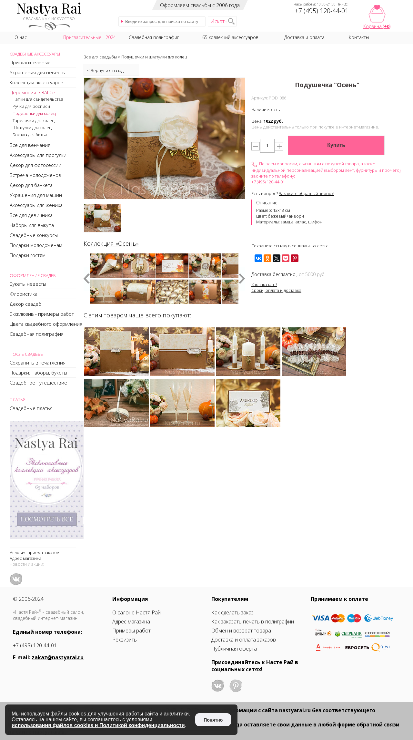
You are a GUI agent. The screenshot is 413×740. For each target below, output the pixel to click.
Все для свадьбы (100, 57)
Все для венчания (30, 145)
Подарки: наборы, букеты (38, 372)
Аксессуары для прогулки (38, 155)
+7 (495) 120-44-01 (268, 182)
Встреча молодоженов (35, 175)
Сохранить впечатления (37, 362)
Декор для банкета (31, 185)
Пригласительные (30, 62)
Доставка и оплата (304, 37)
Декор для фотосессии (35, 165)
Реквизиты (124, 639)
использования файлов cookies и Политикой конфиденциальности (98, 725)
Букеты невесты (28, 284)
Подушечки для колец (34, 113)
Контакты (359, 37)
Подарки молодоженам (36, 245)
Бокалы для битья (30, 135)
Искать (218, 21)
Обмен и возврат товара (241, 630)
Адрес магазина (26, 558)
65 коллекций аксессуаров (230, 37)
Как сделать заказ (232, 612)
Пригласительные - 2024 (89, 37)
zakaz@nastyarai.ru (58, 657)
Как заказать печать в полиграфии (252, 621)
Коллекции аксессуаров (37, 82)
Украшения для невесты (37, 72)
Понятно (213, 720)
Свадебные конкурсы (34, 235)
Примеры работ (131, 630)
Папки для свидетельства (38, 99)
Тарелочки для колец (34, 120)
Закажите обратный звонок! (306, 193)
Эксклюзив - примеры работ (42, 314)
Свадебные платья (31, 408)
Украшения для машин (36, 195)
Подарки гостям (27, 255)
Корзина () (376, 26)
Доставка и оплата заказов (243, 639)
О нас (21, 37)
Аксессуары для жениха (36, 205)
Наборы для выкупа (32, 225)
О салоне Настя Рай (136, 612)
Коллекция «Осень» (111, 243)
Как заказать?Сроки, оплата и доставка (276, 287)
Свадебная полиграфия (37, 334)
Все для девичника (31, 215)
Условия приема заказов (34, 552)
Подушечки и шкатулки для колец (154, 57)
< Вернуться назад (105, 70)
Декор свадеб (25, 304)
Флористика (23, 294)
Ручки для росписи (31, 106)
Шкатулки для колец (32, 127)
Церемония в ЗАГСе (32, 92)
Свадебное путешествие (38, 382)
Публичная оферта (234, 648)
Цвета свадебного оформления (46, 324)
